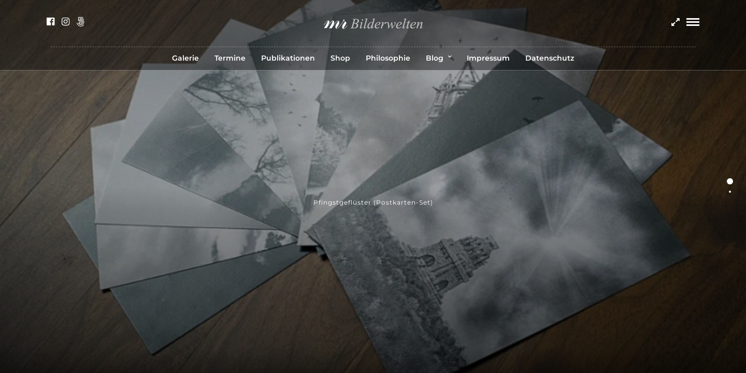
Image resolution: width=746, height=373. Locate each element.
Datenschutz (549, 58)
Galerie (185, 58)
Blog (434, 58)
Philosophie (388, 58)
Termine (230, 58)
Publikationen (288, 58)
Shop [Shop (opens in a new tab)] (340, 58)
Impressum (488, 58)
